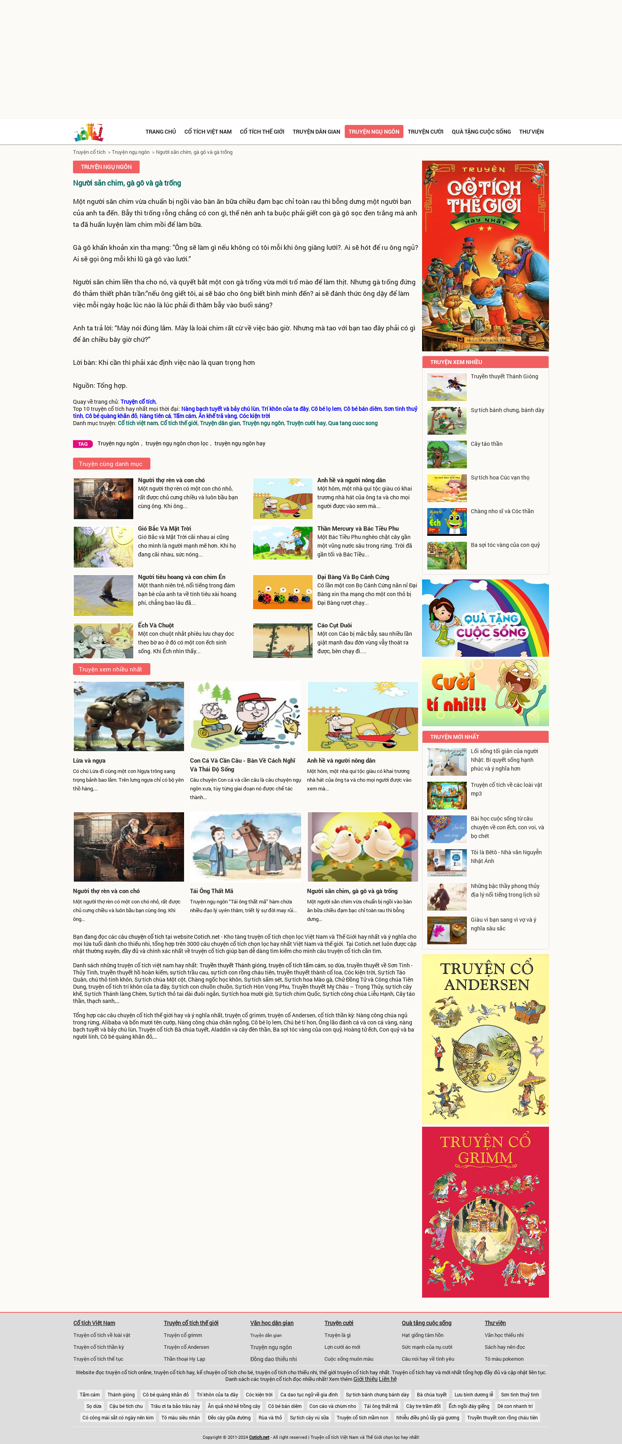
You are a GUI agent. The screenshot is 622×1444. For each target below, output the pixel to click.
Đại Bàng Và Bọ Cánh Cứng (353, 577)
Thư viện (531, 131)
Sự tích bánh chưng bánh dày (377, 1394)
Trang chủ (161, 131)
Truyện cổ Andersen (186, 1346)
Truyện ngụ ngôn (374, 131)
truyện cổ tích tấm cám (297, 965)
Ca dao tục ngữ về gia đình (309, 1394)
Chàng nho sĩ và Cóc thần (502, 511)
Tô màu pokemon (504, 1358)
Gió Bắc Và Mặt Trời (164, 528)
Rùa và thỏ (270, 1417)
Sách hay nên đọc (505, 1346)
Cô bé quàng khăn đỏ (166, 1394)
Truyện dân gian (316, 131)
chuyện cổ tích (146, 936)
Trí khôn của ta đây (217, 1394)
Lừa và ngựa (89, 760)
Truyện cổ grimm (183, 1335)
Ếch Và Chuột (156, 625)
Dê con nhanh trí (515, 1406)
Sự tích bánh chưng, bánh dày (507, 410)
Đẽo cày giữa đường (229, 1417)
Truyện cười (425, 131)
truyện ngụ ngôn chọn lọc (177, 443)
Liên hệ (388, 1379)
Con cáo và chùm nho (332, 1406)
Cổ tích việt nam (208, 131)
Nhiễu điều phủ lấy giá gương (427, 1417)
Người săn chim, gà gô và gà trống (194, 151)
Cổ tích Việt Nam (94, 1323)
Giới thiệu (365, 1379)
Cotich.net (207, 936)
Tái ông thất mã (381, 1406)
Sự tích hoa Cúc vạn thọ (500, 477)
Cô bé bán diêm (284, 1406)
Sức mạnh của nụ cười (427, 1346)
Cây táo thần (487, 443)
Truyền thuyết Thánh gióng (233, 965)
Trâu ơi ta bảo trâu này (175, 1406)
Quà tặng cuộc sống (481, 131)
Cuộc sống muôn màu (348, 1358)
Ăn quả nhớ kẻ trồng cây (234, 1406)
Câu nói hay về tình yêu (428, 1358)
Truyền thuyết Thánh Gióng (504, 376)
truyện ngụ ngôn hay (240, 443)
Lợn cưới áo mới (342, 1346)
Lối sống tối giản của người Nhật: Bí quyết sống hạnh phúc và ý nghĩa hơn (504, 759)
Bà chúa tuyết (432, 1394)
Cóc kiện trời (259, 1394)
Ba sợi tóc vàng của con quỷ (505, 544)
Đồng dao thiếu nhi (273, 1359)
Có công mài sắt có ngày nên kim (118, 1417)
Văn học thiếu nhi (504, 1335)
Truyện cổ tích (89, 151)
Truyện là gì (337, 1335)
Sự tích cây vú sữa (309, 1417)
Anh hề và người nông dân (351, 480)
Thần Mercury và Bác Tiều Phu (358, 528)
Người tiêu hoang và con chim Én (181, 577)
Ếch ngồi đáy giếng (469, 1406)
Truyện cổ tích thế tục (98, 1358)
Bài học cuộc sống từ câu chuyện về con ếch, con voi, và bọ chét (507, 827)
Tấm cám (90, 1394)
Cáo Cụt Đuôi (334, 625)
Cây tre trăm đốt (423, 1406)
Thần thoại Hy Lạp (184, 1358)
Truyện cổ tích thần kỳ (98, 1346)
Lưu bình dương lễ (474, 1394)
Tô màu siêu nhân (180, 1417)
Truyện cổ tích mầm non (362, 1417)
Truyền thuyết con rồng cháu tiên (502, 1417)
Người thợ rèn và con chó (171, 480)
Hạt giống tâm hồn (422, 1335)
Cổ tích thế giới (262, 131)
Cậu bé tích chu (126, 1406)
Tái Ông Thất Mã (211, 891)
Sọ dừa (94, 1406)
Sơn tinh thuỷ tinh (520, 1394)
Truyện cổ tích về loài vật (102, 1335)
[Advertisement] (311, 59)
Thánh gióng (121, 1394)
